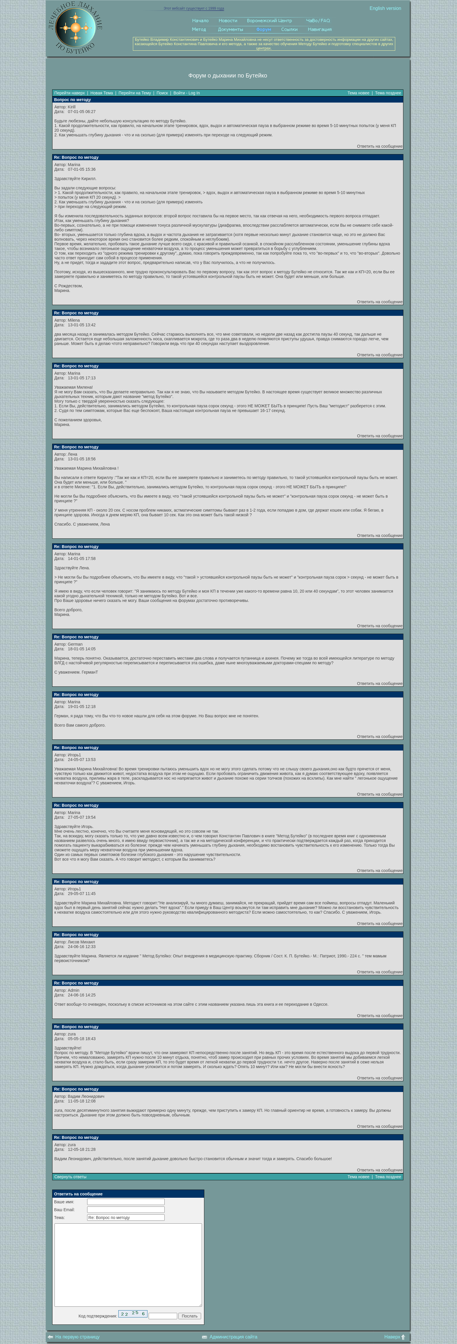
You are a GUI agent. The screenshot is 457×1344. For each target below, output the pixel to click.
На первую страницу (74, 1336)
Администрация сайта (229, 1336)
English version (385, 8)
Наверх (396, 1336)
